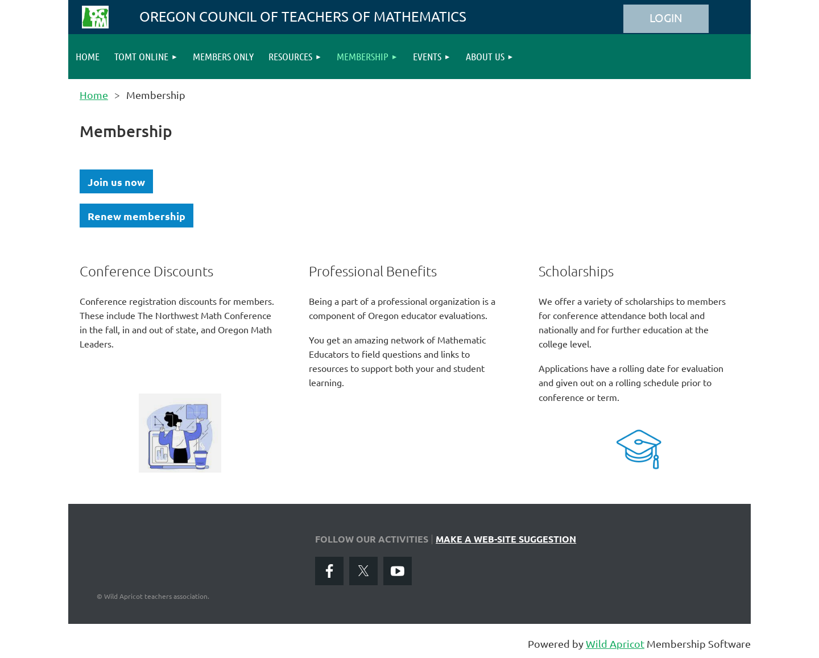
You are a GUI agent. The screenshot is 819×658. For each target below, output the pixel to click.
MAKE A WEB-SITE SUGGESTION (506, 539)
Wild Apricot (615, 643)
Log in (666, 19)
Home (94, 95)
